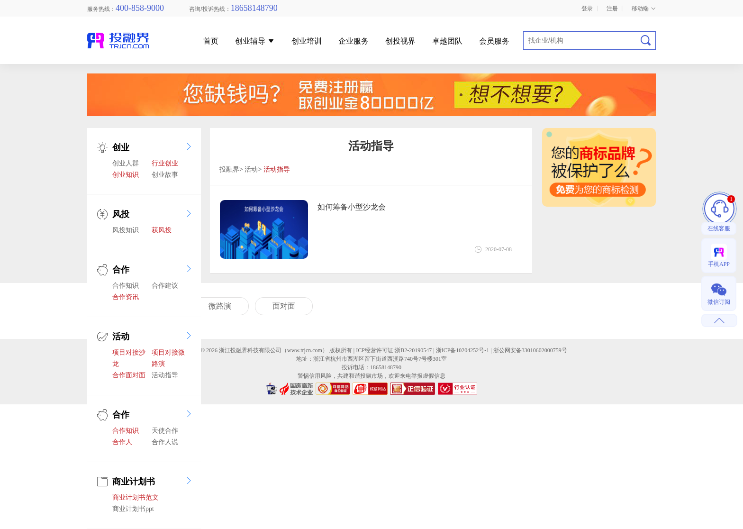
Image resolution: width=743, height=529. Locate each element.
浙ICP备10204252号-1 (462, 350)
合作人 (122, 442)
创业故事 (165, 174)
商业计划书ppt (133, 508)
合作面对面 (128, 375)
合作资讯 (125, 297)
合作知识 (125, 285)
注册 (612, 8)
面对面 (283, 306)
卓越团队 (447, 41)
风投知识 (125, 230)
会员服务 (494, 41)
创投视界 (400, 41)
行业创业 (165, 163)
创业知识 (125, 174)
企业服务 (353, 41)
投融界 (229, 169)
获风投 (162, 230)
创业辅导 (255, 41)
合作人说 (165, 442)
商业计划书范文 (135, 497)
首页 (210, 41)
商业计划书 (133, 481)
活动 (120, 336)
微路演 (219, 306)
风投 (120, 214)
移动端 (644, 8)
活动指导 (165, 375)
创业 (120, 147)
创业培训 (306, 41)
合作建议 (165, 285)
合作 (120, 269)
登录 (587, 8)
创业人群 (125, 163)
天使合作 (165, 430)
